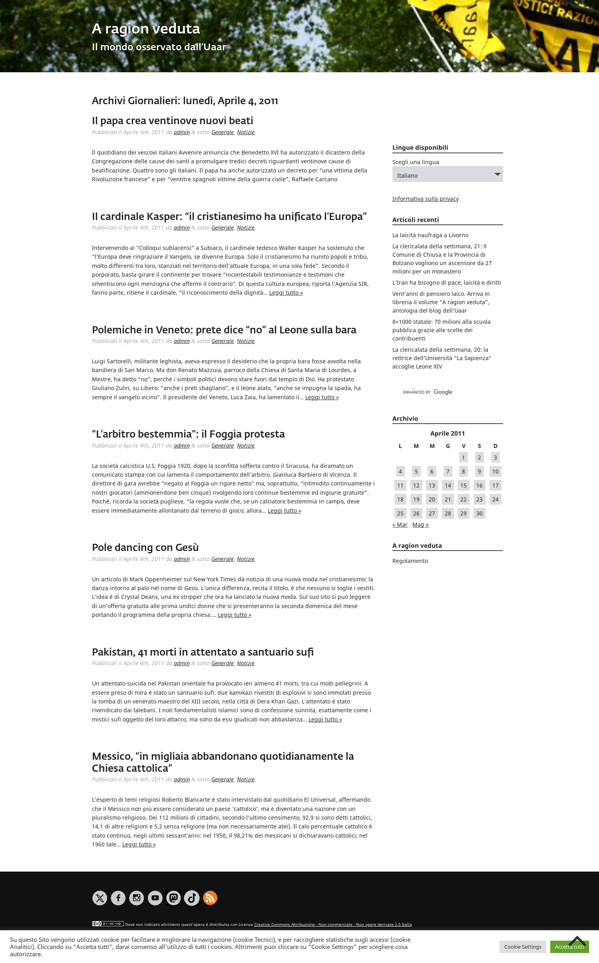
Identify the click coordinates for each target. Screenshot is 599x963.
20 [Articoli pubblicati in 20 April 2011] (432, 499)
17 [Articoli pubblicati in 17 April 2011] (495, 485)
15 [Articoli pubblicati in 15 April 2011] (463, 485)
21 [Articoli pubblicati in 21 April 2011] (448, 499)
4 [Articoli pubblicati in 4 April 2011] (400, 471)
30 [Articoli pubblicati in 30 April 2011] (479, 513)
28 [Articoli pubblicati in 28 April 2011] (448, 513)
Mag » (420, 524)
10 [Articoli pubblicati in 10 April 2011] (495, 471)
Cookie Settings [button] (522, 946)
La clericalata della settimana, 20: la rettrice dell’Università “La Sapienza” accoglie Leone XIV (442, 358)
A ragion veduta (146, 30)
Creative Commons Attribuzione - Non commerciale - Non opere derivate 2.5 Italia (333, 924)
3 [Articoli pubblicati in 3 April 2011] (495, 457)
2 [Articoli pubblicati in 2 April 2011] (479, 457)
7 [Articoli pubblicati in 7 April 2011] (448, 471)
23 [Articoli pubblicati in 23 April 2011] (479, 499)
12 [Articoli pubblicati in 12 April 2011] (416, 485)
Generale (222, 132)
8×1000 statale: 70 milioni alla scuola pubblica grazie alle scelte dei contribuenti (441, 330)
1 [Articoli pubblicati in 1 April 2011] (463, 457)
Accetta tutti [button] (569, 946)
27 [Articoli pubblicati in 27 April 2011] (432, 513)
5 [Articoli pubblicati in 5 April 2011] (416, 471)
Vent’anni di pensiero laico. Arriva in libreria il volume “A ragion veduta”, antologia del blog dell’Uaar (441, 302)
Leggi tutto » (286, 292)
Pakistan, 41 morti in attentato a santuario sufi (203, 653)
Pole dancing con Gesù (145, 548)
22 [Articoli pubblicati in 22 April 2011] (463, 499)
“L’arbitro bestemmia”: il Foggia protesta (188, 435)
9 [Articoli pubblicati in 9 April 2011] (479, 471)
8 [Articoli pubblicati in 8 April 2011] (463, 471)
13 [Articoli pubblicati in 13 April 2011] (432, 485)
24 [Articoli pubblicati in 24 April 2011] (495, 499)
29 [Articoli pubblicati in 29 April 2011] (463, 513)
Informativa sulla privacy (425, 198)
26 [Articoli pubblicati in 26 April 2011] (416, 513)
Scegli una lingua (415, 162)
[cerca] (439, 392)
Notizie (246, 132)
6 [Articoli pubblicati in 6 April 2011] (432, 471)
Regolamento (410, 561)
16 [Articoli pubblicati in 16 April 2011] (479, 485)
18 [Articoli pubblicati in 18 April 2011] (400, 499)
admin (182, 132)
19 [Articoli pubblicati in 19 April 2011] (416, 499)
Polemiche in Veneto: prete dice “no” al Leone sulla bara (224, 330)
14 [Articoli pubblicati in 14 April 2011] (448, 485)
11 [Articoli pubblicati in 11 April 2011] (400, 485)
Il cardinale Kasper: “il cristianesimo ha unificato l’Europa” (229, 217)
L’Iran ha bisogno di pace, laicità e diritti (446, 282)
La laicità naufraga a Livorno (430, 235)
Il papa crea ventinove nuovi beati (172, 121)
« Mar (400, 524)
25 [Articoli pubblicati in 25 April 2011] (400, 513)
